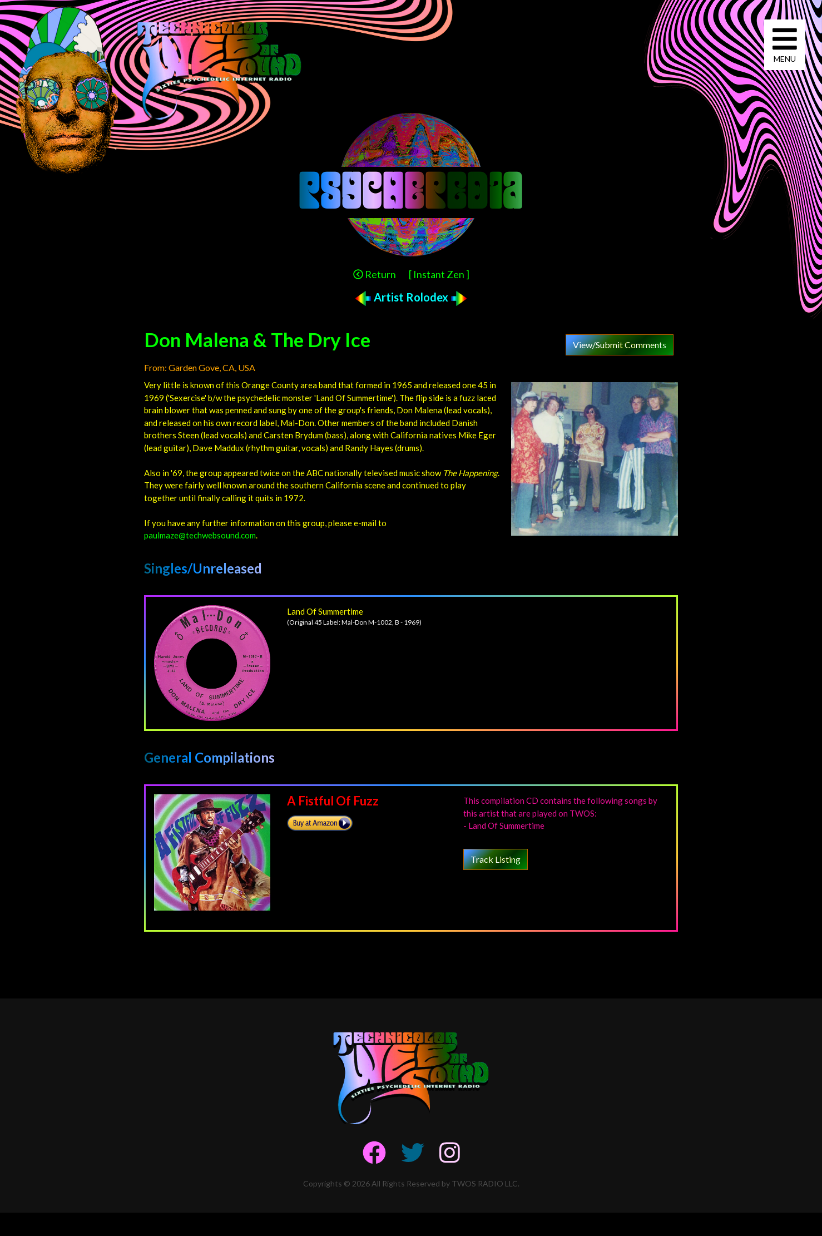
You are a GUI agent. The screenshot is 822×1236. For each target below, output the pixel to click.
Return (374, 274)
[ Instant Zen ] (439, 274)
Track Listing (496, 859)
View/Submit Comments (619, 344)
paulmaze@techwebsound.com (200, 535)
